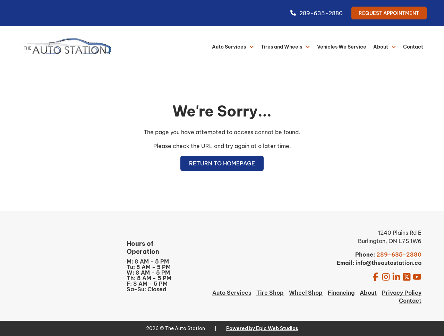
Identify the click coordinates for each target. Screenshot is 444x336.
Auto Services (229, 47)
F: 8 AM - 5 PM (147, 283)
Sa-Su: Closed (146, 289)
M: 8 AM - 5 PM (148, 261)
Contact (413, 47)
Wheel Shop (306, 292)
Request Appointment (389, 13)
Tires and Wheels (281, 47)
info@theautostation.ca (388, 262)
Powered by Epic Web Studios (262, 328)
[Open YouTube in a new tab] (417, 276)
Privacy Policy (401, 292)
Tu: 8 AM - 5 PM (149, 267)
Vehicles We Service (341, 47)
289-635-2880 (316, 13)
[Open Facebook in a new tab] (375, 276)
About (380, 47)
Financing (341, 292)
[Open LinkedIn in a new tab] (396, 276)
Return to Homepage (222, 163)
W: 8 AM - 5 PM (148, 272)
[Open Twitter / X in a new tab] (406, 276)
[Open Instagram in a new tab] (386, 276)
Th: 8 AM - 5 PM (149, 278)
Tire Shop (270, 292)
